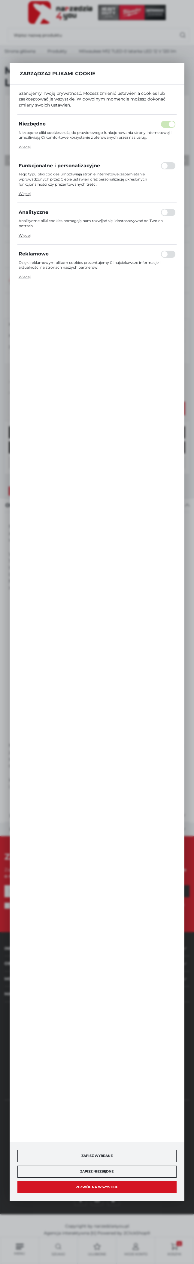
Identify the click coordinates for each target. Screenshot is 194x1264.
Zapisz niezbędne (97, 1171)
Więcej (25, 147)
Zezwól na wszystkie (97, 1187)
